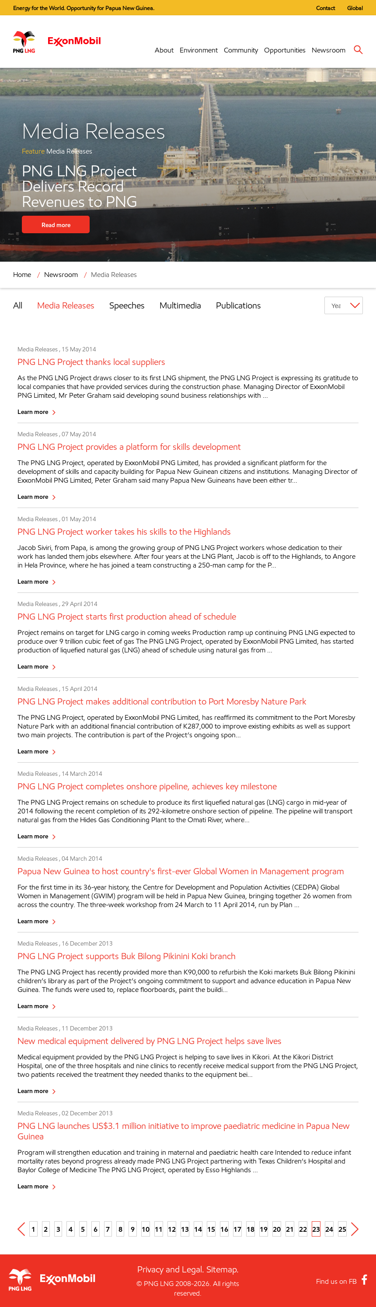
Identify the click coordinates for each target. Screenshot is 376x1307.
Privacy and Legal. (170, 1269)
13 (185, 1229)
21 (290, 1229)
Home (22, 274)
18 (250, 1229)
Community (241, 50)
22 (303, 1229)
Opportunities (285, 50)
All (17, 305)
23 (316, 1229)
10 (146, 1229)
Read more (56, 224)
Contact (325, 7)
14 (198, 1229)
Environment (199, 50)
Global (355, 7)
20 (277, 1229)
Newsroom (328, 50)
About (164, 50)
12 (172, 1229)
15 (211, 1229)
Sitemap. (222, 1269)
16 (224, 1229)
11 (159, 1229)
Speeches (127, 305)
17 (237, 1229)
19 (264, 1229)
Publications (238, 305)
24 (329, 1229)
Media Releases (114, 274)
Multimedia (180, 305)
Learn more (32, 411)
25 (342, 1229)
